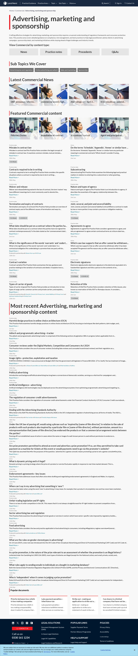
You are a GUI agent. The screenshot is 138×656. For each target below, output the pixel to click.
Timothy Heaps (46, 417)
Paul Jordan (29, 417)
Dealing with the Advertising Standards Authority (32, 410)
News (23, 51)
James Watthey (50, 294)
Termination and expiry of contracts (26, 204)
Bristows (36, 417)
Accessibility (104, 632)
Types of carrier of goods (20, 284)
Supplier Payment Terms (79, 627)
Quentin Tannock (31, 294)
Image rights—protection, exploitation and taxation (33, 358)
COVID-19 (23, 218)
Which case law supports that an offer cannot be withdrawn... (100, 243)
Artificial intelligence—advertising (25, 385)
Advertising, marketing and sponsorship (40, 11)
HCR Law (38, 253)
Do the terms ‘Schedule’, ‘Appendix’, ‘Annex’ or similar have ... (99, 147)
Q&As (115, 51)
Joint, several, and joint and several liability (91, 204)
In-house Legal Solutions (50, 634)
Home (11, 11)
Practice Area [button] (44, 3)
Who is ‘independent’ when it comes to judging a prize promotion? (40, 577)
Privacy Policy (105, 627)
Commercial (19, 11)
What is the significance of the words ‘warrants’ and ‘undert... (38, 243)
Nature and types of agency (84, 186)
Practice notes (53, 51)
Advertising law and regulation (21, 70)
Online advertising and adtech (47, 70)
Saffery (73, 365)
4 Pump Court (41, 294)
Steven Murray (30, 253)
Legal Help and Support (79, 642)
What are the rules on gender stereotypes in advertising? (36, 540)
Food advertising (17, 525)
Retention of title (79, 284)
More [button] (73, 3)
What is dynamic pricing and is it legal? (27, 461)
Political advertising (18, 372)
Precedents (85, 51)
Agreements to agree (81, 226)
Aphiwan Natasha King (15, 296)
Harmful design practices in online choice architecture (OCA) (38, 320)
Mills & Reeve (41, 533)
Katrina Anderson (31, 533)
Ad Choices (47, 652)
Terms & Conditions (107, 641)
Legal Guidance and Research (51, 643)
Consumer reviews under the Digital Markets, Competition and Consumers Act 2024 (49, 345)
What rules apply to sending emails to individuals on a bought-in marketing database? (49, 565)
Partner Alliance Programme (81, 632)
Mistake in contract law (20, 147)
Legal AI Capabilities (48, 638)
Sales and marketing (68, 70)
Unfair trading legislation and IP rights (27, 500)
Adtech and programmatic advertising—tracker (31, 333)
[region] (69, 650)
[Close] (134, 650)
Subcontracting (78, 169)
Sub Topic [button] (63, 3)
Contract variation (18, 262)
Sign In (118, 3)
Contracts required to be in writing (25, 169)
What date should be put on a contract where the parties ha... (38, 226)
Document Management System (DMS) (52, 628)
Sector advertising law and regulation (26, 513)
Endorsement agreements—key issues (27, 473)
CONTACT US (22, 628)
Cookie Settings (104, 637)
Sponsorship (83, 70)
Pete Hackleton (65, 365)
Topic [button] (54, 3)
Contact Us (129, 3)
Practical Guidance (29, 3)
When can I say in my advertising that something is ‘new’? (36, 486)
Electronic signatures (81, 262)
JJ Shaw (28, 365)
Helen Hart (29, 494)
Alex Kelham (44, 365)
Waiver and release (18, 186)
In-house (13, 162)
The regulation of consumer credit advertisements (33, 397)
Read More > (14, 155)
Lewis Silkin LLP (36, 365)
